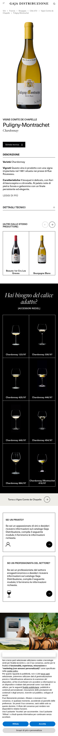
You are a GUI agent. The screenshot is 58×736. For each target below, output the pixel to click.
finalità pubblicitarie (31, 687)
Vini (4, 11)
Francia (12, 11)
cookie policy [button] (12, 671)
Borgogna (22, 11)
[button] (45, 225)
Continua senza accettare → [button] (29, 654)
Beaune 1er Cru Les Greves (16, 272)
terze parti (45, 674)
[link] (14, 625)
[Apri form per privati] (49, 544)
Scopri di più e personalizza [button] (29, 730)
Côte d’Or (33, 11)
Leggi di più (10, 195)
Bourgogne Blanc (42, 273)
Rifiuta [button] (16, 724)
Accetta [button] (42, 724)
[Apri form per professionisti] (49, 594)
